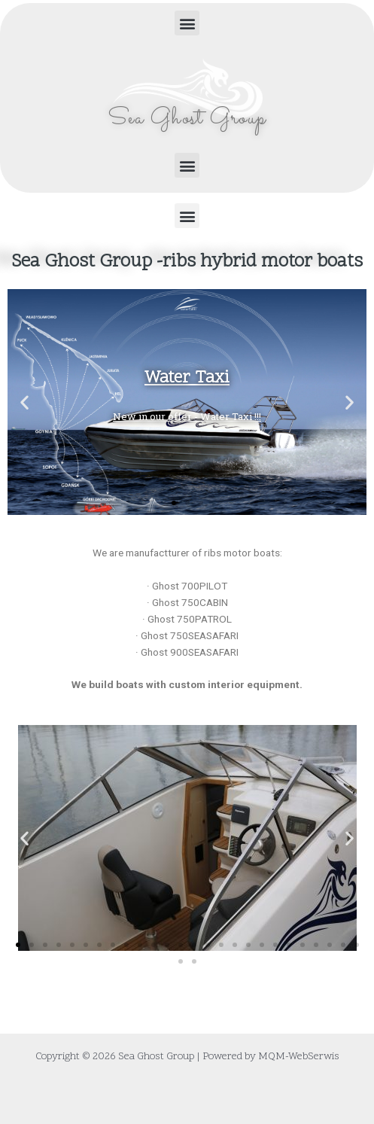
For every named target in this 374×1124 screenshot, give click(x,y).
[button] (187, 23)
